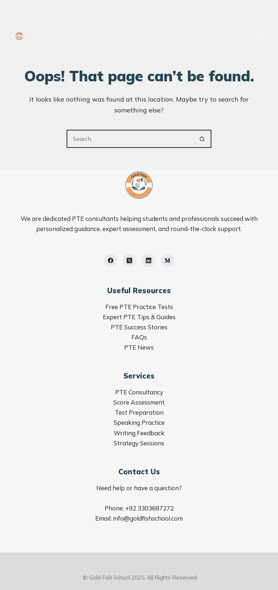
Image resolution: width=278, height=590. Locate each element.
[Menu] (261, 36)
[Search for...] (130, 139)
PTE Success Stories (139, 327)
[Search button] (202, 139)
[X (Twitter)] (129, 261)
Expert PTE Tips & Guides (139, 317)
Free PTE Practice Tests (139, 307)
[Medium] (167, 261)
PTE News (139, 347)
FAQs (139, 337)
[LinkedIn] (149, 261)
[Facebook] (111, 261)
